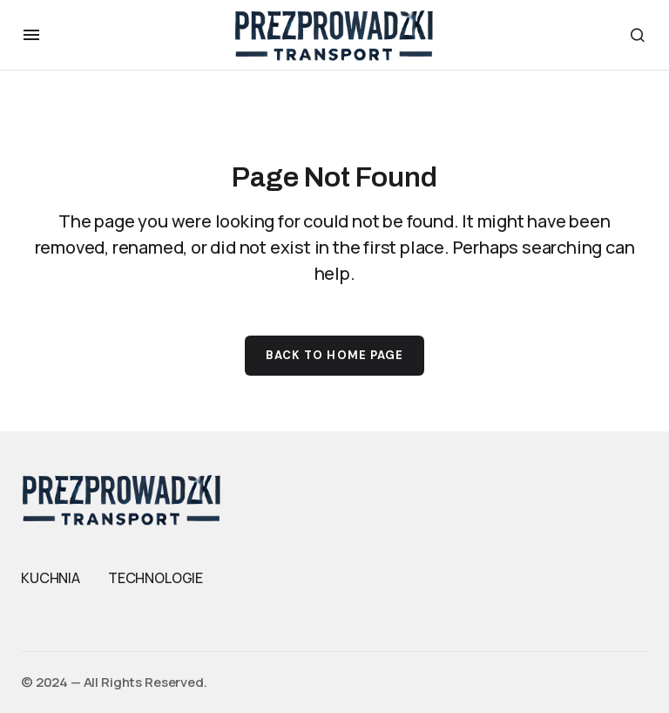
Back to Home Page (334, 355)
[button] (31, 34)
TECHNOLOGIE (155, 577)
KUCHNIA (50, 577)
